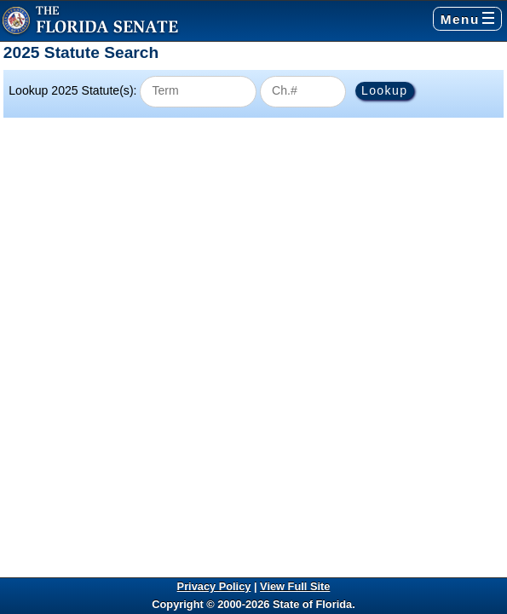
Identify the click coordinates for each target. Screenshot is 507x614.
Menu (467, 19)
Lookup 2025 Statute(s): (72, 90)
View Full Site (295, 586)
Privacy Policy (214, 586)
